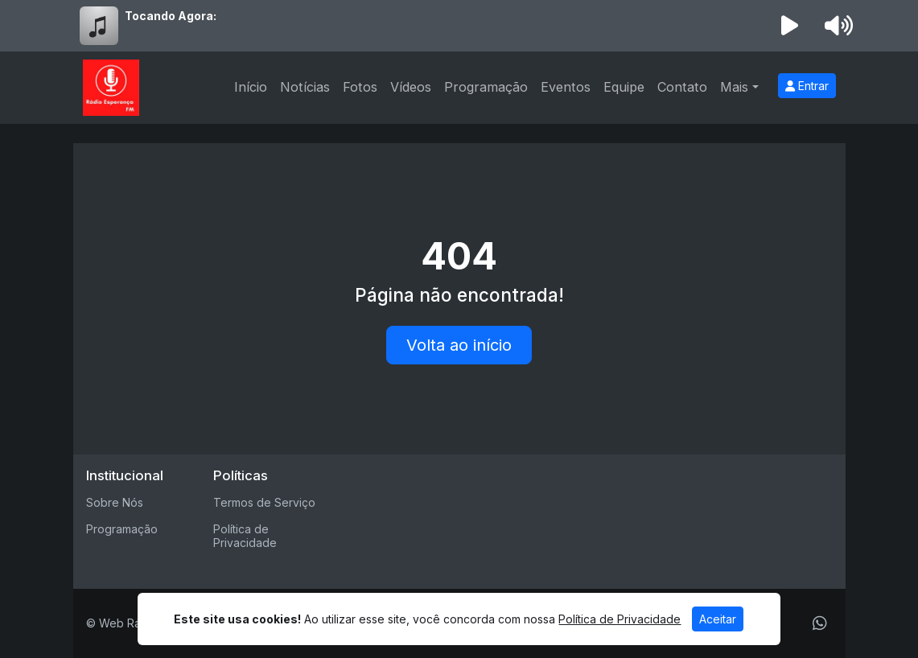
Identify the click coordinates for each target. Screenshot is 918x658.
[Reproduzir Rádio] (789, 25)
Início (250, 87)
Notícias (305, 87)
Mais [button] (734, 87)
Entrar (807, 86)
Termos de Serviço (264, 502)
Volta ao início (459, 345)
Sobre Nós (114, 502)
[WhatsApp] (820, 623)
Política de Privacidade (245, 535)
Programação (486, 87)
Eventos (566, 87)
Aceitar (717, 619)
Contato (682, 87)
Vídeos (410, 87)
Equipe (623, 87)
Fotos (360, 87)
